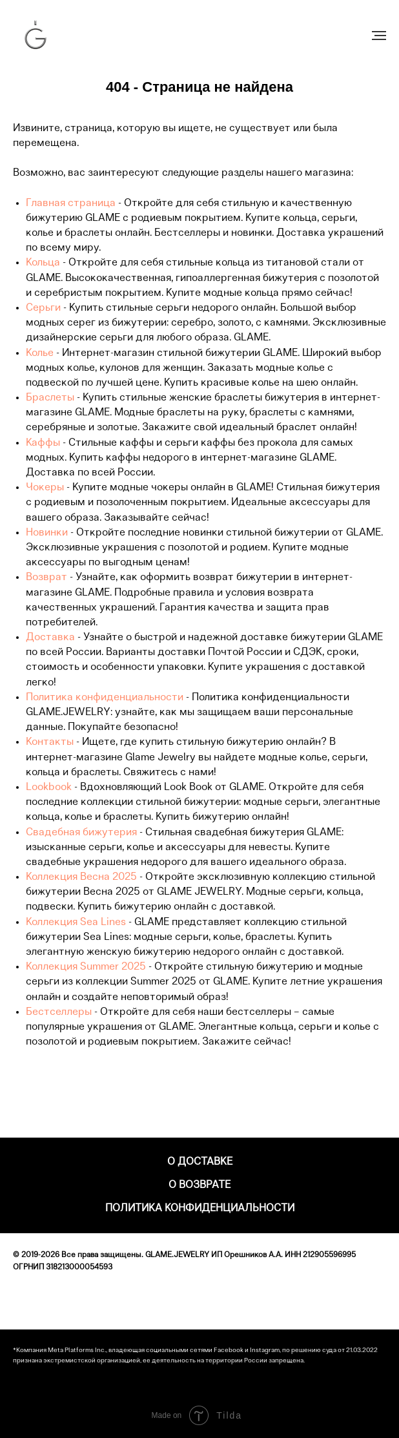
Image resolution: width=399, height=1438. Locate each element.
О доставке (199, 1162)
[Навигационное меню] (379, 35)
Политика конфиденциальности (104, 698)
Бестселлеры (59, 1012)
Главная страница (71, 203)
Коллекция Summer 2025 (86, 967)
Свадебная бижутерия (81, 833)
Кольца (43, 263)
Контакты (50, 742)
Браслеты (50, 398)
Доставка (50, 637)
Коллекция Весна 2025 (81, 877)
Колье (40, 353)
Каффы (43, 443)
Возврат (46, 577)
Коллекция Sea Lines (76, 922)
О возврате (199, 1185)
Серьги (43, 308)
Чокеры (45, 488)
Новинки (47, 533)
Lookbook (49, 787)
